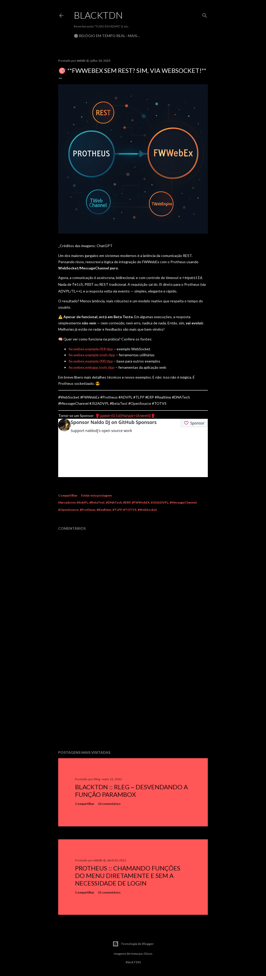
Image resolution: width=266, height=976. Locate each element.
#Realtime (104, 509)
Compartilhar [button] (67, 494)
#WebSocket (147, 509)
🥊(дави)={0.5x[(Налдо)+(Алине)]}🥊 (125, 414)
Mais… (134, 35)
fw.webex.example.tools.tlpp (92, 354)
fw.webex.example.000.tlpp (91, 360)
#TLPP (117, 509)
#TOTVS (129, 509)
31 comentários (109, 891)
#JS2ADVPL (159, 501)
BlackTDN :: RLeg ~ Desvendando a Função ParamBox (131, 789)
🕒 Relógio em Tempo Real (99, 35)
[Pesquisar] (205, 14)
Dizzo (148, 952)
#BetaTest (97, 501)
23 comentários (109, 803)
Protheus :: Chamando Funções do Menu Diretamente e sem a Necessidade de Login (127, 874)
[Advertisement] (133, 700)
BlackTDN (98, 15)
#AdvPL (82, 501)
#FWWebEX (141, 501)
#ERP (126, 501)
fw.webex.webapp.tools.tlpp (92, 366)
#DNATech (114, 501)
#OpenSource (68, 509)
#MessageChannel (183, 501)
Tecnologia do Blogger (133, 943)
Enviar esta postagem (96, 494)
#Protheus (87, 509)
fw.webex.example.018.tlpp (91, 348)
